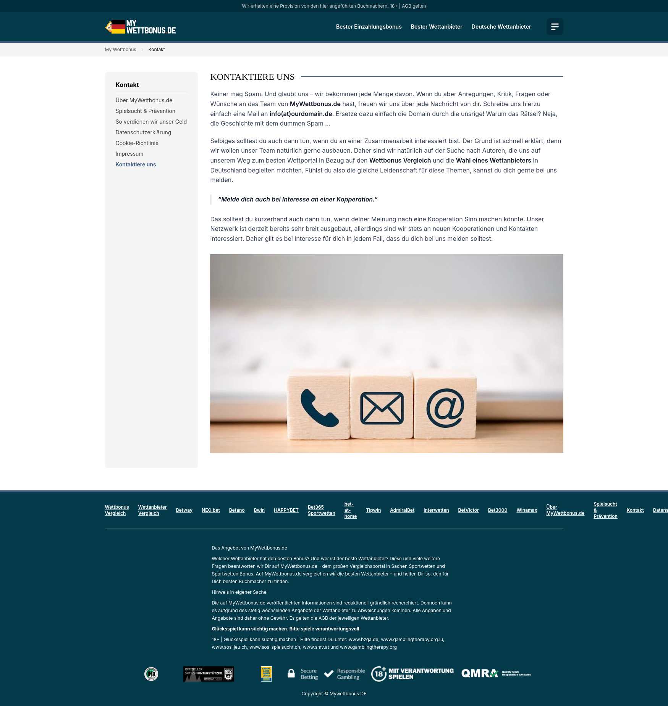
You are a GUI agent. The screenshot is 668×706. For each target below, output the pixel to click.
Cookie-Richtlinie (137, 143)
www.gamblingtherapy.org (368, 647)
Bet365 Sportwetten (321, 510)
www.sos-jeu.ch (229, 647)
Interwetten (436, 510)
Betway (184, 510)
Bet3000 (498, 510)
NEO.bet (211, 510)
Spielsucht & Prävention (145, 111)
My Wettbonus (120, 49)
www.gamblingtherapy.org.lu (412, 639)
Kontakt (635, 510)
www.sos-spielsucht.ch (274, 647)
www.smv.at (316, 647)
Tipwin (373, 510)
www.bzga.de (363, 639)
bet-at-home (351, 510)
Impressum (130, 153)
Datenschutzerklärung (143, 132)
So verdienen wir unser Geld (151, 121)
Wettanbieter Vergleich (152, 510)
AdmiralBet (402, 510)
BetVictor (468, 510)
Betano (237, 510)
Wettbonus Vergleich (117, 510)
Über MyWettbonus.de (144, 100)
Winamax (526, 510)
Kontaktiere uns (136, 164)
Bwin (259, 510)
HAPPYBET (286, 510)
